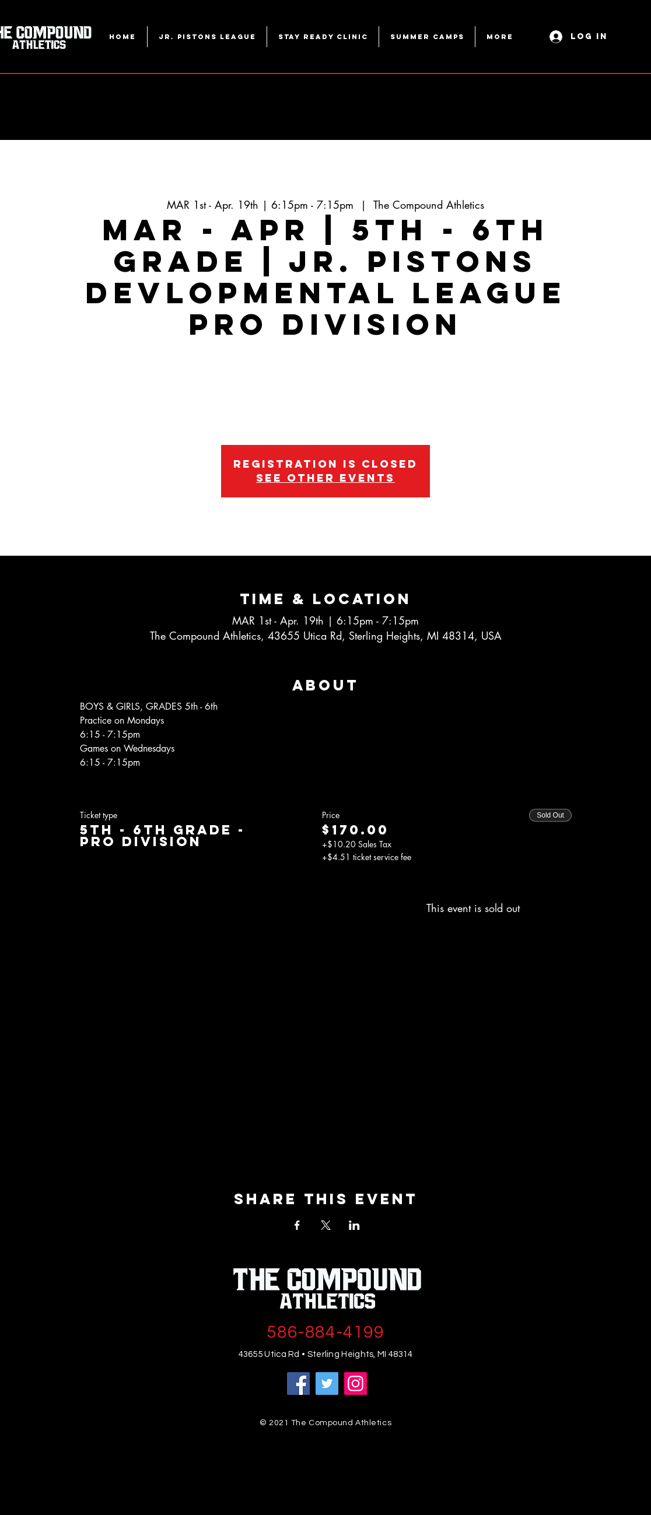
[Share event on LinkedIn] (354, 1225)
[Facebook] (298, 1383)
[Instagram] (355, 1383)
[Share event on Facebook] (297, 1225)
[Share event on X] (325, 1225)
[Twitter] (327, 1383)
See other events (325, 478)
